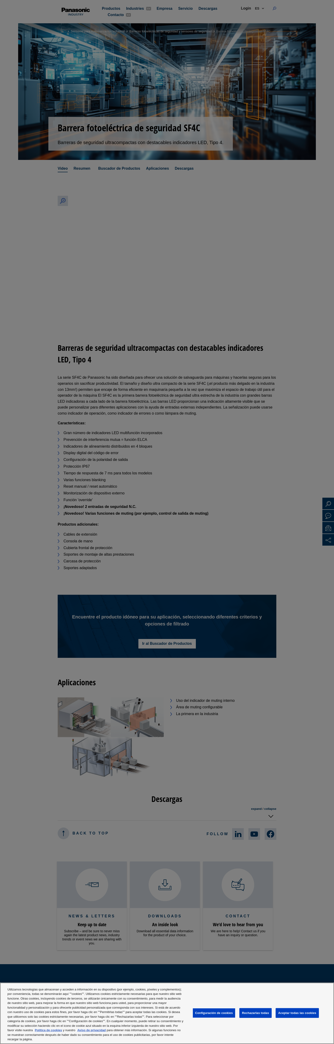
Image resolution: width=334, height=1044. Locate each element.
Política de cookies (48, 1030)
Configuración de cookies (214, 1013)
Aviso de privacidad (91, 1030)
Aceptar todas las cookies (297, 1013)
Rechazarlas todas (255, 1013)
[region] (167, 1013)
